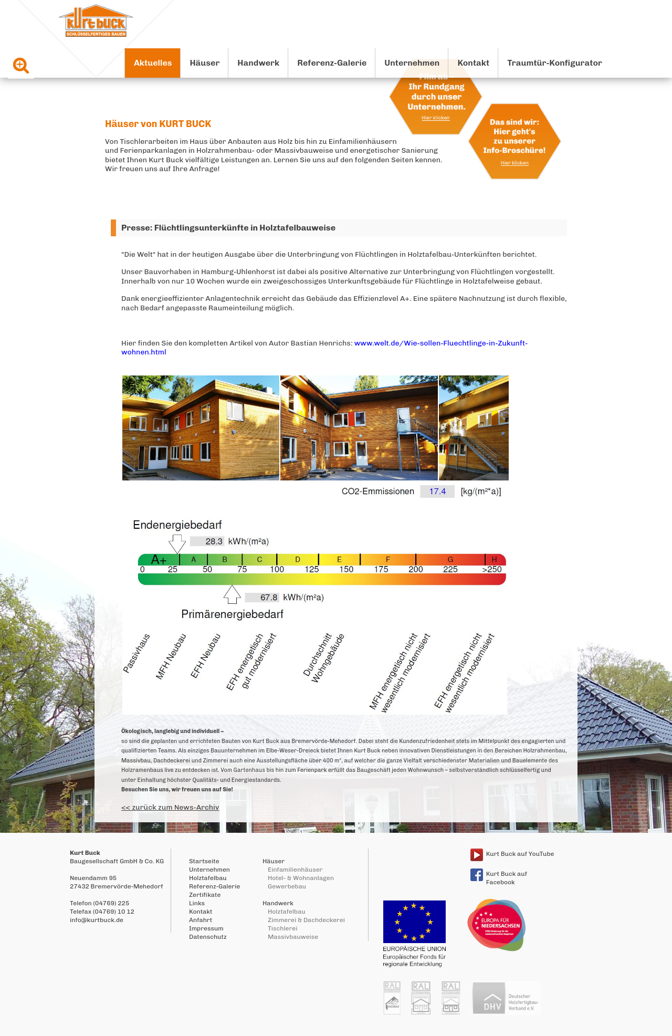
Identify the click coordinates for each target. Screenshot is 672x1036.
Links (197, 903)
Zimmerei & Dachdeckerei (306, 920)
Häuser (204, 63)
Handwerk (258, 63)
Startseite (204, 861)
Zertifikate (204, 894)
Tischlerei (282, 928)
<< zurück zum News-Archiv (170, 807)
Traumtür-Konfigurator (554, 63)
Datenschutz (208, 936)
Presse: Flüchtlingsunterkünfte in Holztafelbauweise (228, 228)
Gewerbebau (287, 886)
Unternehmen (411, 63)
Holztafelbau (208, 878)
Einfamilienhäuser (295, 869)
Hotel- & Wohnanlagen (301, 878)
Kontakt (473, 63)
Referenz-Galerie (331, 63)
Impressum (206, 928)
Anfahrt (200, 920)
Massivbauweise (293, 936)
